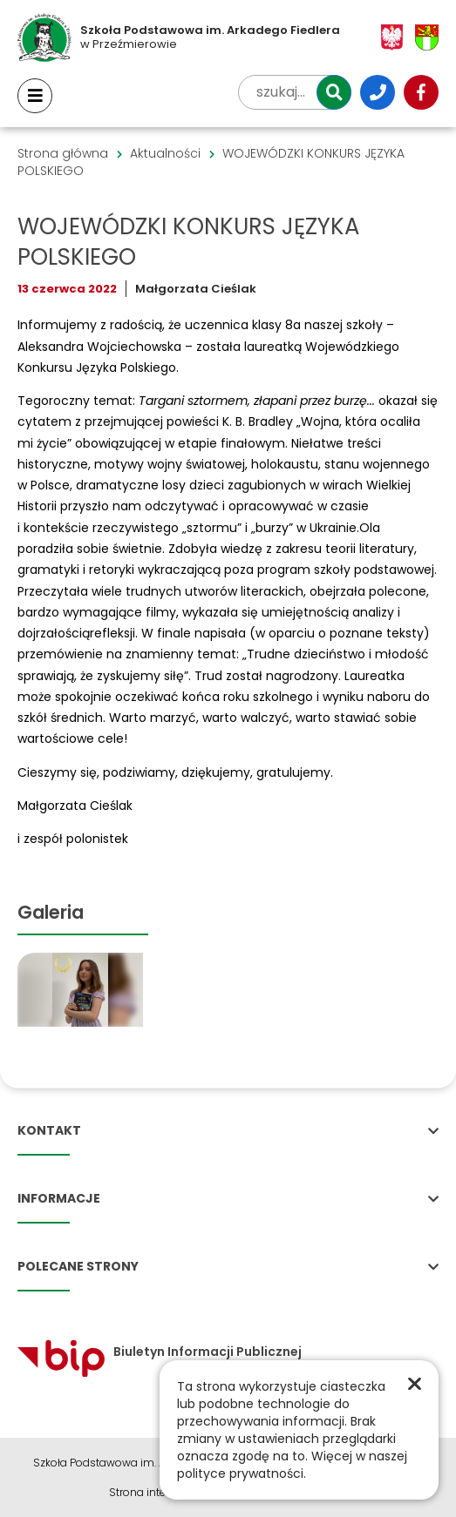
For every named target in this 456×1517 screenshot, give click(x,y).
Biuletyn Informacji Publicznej (159, 1351)
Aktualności (165, 153)
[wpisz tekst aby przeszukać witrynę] (294, 92)
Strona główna (62, 153)
